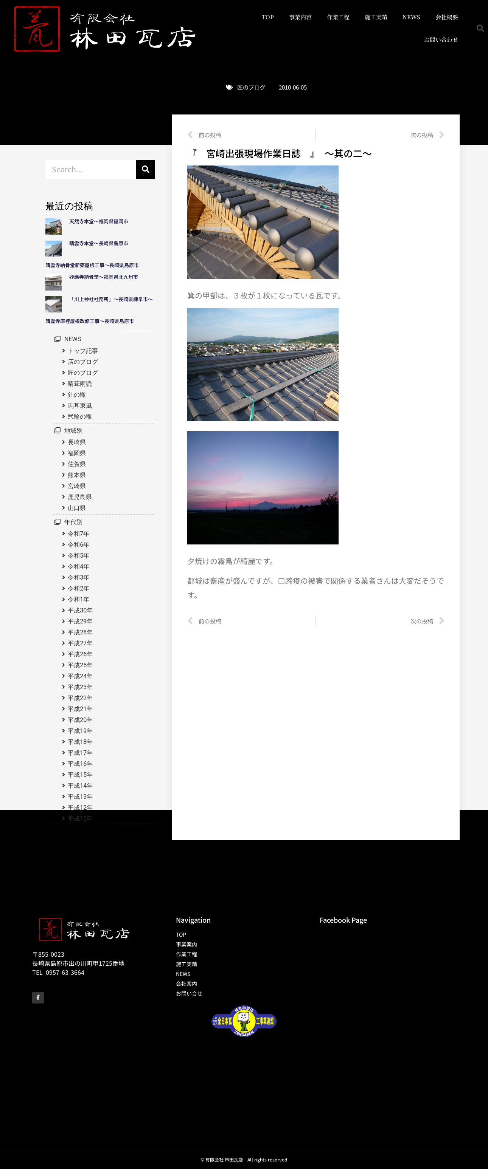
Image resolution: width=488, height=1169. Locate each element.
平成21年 (80, 709)
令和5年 (78, 555)
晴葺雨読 (80, 383)
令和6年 (78, 544)
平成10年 (80, 818)
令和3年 (78, 577)
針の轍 (77, 394)
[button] (480, 28)
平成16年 (80, 763)
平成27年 (80, 643)
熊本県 (77, 475)
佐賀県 (77, 464)
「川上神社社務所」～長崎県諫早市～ (111, 299)
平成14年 (80, 785)
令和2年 (78, 588)
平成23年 (80, 687)
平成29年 (80, 621)
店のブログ (83, 361)
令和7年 (78, 533)
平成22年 (80, 698)
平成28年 (80, 632)
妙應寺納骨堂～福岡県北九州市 (106, 276)
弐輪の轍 (80, 416)
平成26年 (80, 654)
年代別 (73, 522)
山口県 (77, 508)
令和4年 (78, 566)
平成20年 (80, 720)
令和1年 (78, 599)
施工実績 (376, 17)
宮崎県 (77, 486)
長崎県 (77, 442)
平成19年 (80, 730)
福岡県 (77, 453)
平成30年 (80, 610)
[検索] (145, 169)
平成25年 (80, 665)
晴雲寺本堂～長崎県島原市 (98, 243)
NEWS (411, 17)
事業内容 (300, 17)
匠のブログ (251, 87)
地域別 (73, 430)
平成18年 (80, 741)
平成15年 (80, 774)
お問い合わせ (441, 39)
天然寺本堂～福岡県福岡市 (98, 221)
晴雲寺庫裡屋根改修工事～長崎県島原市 (89, 321)
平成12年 (80, 807)
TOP (268, 17)
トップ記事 (83, 350)
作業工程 (338, 17)
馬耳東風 (80, 405)
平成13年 (80, 796)
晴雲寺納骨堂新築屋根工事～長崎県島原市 (92, 265)
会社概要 (446, 17)
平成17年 (80, 752)
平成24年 (80, 676)
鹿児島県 (80, 497)
